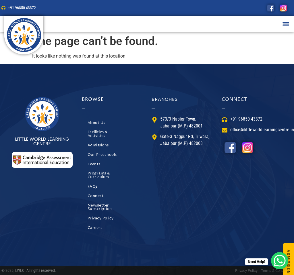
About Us (96, 123)
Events (94, 164)
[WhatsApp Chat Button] (279, 260)
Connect (96, 196)
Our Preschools (102, 154)
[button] (286, 24)
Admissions (98, 145)
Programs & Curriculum (99, 175)
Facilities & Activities (98, 134)
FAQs (93, 186)
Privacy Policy (101, 218)
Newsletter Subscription (100, 207)
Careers (95, 227)
